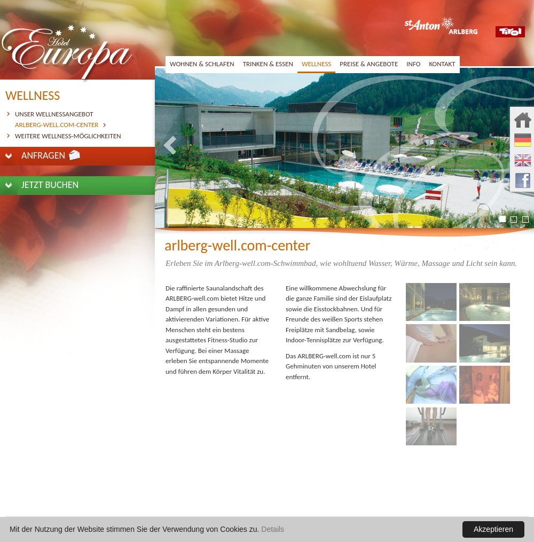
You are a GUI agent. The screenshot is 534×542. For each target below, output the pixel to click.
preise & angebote (369, 64)
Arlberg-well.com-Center (56, 125)
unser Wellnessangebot (54, 114)
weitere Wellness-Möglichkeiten (68, 136)
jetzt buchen (49, 185)
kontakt (442, 64)
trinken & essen (268, 64)
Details (272, 529)
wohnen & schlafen (202, 64)
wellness (316, 64)
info (413, 64)
